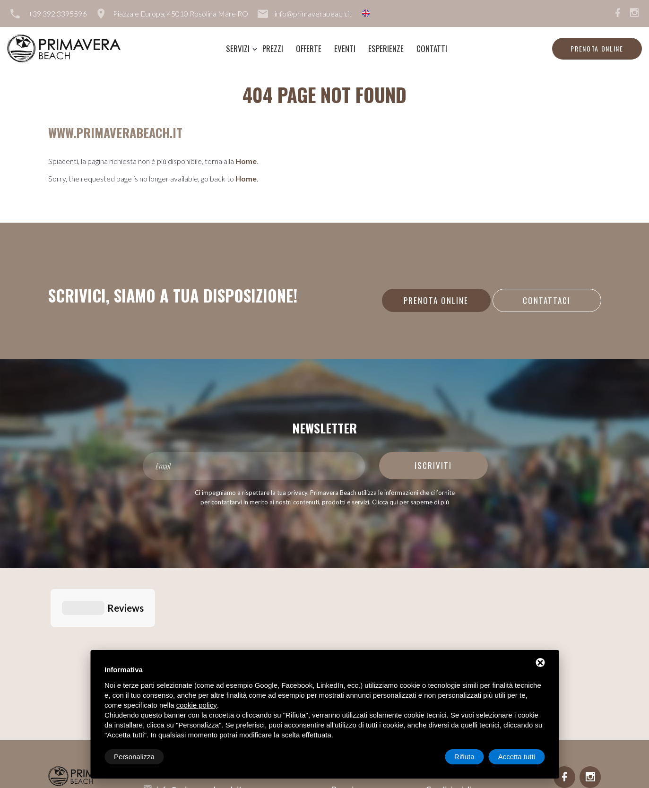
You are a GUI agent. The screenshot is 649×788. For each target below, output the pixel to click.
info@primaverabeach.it (313, 13)
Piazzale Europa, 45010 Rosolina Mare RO (180, 13)
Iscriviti (433, 465)
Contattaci (547, 300)
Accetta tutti (516, 757)
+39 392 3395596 (57, 13)
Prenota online (597, 48)
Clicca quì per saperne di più (410, 502)
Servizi (238, 48)
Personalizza (134, 757)
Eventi (344, 48)
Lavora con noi (451, 612)
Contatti (431, 48)
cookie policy (196, 705)
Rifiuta (464, 757)
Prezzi (272, 48)
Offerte (308, 48)
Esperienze (386, 48)
